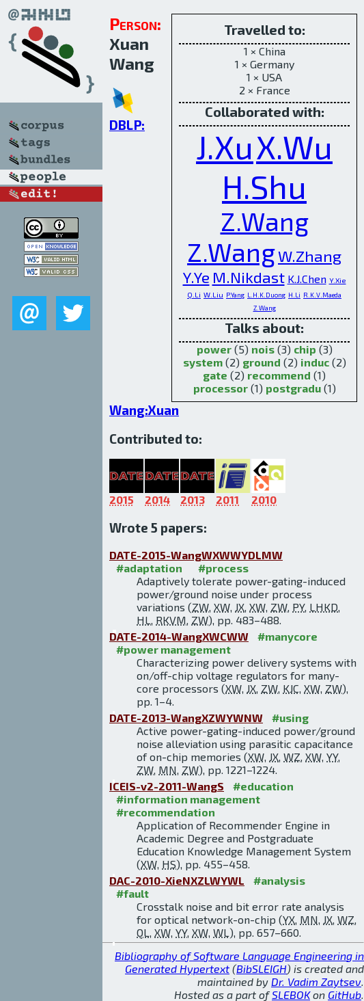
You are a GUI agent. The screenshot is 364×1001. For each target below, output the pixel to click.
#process (223, 567)
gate (215, 375)
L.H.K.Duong (266, 295)
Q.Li (194, 294)
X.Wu (294, 146)
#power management (173, 649)
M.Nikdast (248, 276)
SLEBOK (291, 994)
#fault (132, 893)
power (214, 349)
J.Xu (224, 146)
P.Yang (235, 295)
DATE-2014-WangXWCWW (179, 636)
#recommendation (165, 811)
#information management (188, 798)
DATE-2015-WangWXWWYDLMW (196, 554)
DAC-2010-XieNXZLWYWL (176, 880)
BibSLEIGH (261, 968)
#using (290, 717)
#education (263, 785)
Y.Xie (337, 280)
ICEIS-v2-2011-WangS (166, 785)
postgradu (293, 388)
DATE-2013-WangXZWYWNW (186, 717)
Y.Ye (196, 276)
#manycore (287, 636)
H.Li (294, 295)
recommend (279, 375)
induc (314, 362)
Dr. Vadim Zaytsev (316, 981)
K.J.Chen (307, 278)
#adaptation (149, 567)
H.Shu (264, 186)
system (203, 362)
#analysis (279, 880)
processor (220, 388)
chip (305, 349)
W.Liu (213, 294)
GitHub (344, 994)
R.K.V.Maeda (322, 295)
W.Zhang (309, 255)
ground (261, 362)
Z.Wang (265, 221)
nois (263, 349)
